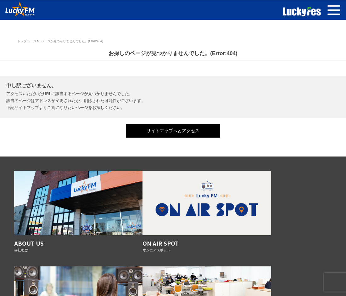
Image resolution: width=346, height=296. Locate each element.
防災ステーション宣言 (170, 272)
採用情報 (240, 272)
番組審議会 (106, 272)
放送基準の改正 (134, 272)
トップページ (26, 41)
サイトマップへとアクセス (173, 130)
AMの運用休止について (271, 272)
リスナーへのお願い (210, 272)
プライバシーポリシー (74, 272)
